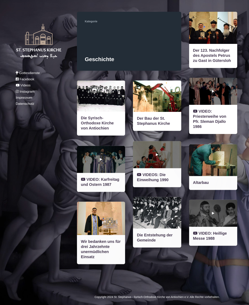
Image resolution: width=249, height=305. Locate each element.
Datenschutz (25, 104)
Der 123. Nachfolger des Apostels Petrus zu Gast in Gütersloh (212, 55)
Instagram (25, 91)
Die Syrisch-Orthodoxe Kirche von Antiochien (97, 123)
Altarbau (201, 189)
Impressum (24, 98)
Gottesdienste (28, 73)
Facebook (25, 79)
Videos (23, 85)
